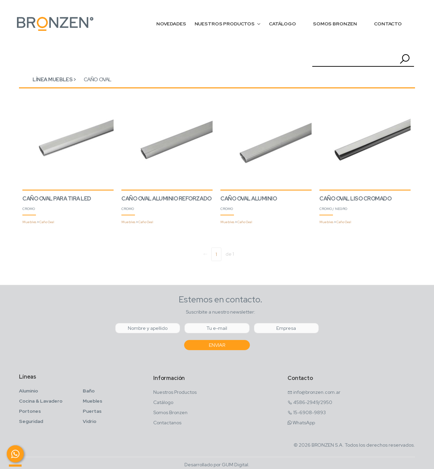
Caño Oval (98, 79)
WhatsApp (304, 423)
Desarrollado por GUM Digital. (217, 465)
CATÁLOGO (282, 24)
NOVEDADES (171, 24)
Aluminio (28, 391)
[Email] (216, 328)
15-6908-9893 (309, 412)
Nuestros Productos (175, 392)
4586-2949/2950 (312, 402)
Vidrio (89, 421)
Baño (89, 391)
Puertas (92, 411)
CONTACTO (388, 24)
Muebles (29, 222)
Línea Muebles (52, 79)
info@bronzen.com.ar (316, 392)
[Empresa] (286, 328)
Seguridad (31, 421)
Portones (30, 411)
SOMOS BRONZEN (335, 24)
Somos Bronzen (170, 412)
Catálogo (163, 402)
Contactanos (167, 423)
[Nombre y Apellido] (147, 328)
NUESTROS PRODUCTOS (225, 24)
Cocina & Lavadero (40, 401)
